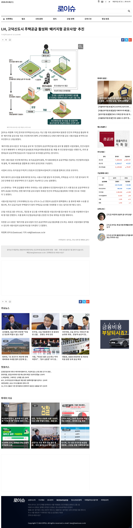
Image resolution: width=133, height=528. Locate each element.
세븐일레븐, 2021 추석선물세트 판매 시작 (15, 383)
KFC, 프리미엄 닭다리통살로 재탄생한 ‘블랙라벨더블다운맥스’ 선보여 (24, 380)
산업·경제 (70, 19)
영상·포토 (105, 19)
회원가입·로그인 (118, 2)
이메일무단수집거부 (91, 500)
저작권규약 (104, 500)
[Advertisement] (24, 277)
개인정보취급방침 (62, 500)
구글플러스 (130, 40)
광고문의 (50, 500)
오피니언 (88, 19)
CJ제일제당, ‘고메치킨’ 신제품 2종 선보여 (15, 378)
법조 (23, 19)
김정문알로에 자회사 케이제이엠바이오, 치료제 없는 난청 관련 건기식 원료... (26, 372)
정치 (55, 19)
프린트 (10, 40)
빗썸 (103, 178)
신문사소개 (31, 500)
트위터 (126, 40)
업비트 (114, 178)
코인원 (126, 178)
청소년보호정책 (76, 500)
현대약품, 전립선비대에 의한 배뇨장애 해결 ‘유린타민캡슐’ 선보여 (23, 375)
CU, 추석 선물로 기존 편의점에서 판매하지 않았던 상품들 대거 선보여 (24, 386)
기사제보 (41, 500)
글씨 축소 (2, 40)
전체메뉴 (9, 19)
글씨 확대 (6, 40)
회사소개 (127, 2)
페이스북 (123, 40)
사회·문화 (39, 19)
